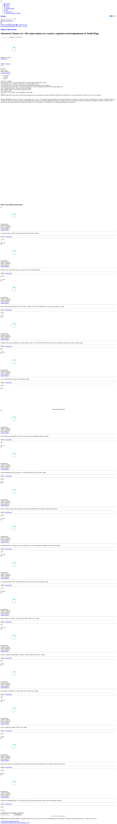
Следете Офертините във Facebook (10, 821)
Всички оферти (5, 24)
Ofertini (3, 16)
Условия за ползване (17, 822)
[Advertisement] (12, 157)
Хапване (6, 229)
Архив (2, 822)
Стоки (6, 5)
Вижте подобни (5, 73)
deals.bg (8, 63)
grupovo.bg (9, 236)
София (2, 229)
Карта (5, 78)
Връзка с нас (8, 11)
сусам (44, 82)
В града (7, 7)
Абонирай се (4, 58)
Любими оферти (9, 8)
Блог (6, 10)
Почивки (7, 4)
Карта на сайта (8, 822)
